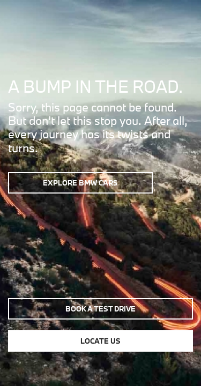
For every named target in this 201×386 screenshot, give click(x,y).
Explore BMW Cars (80, 183)
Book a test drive (100, 309)
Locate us (100, 341)
